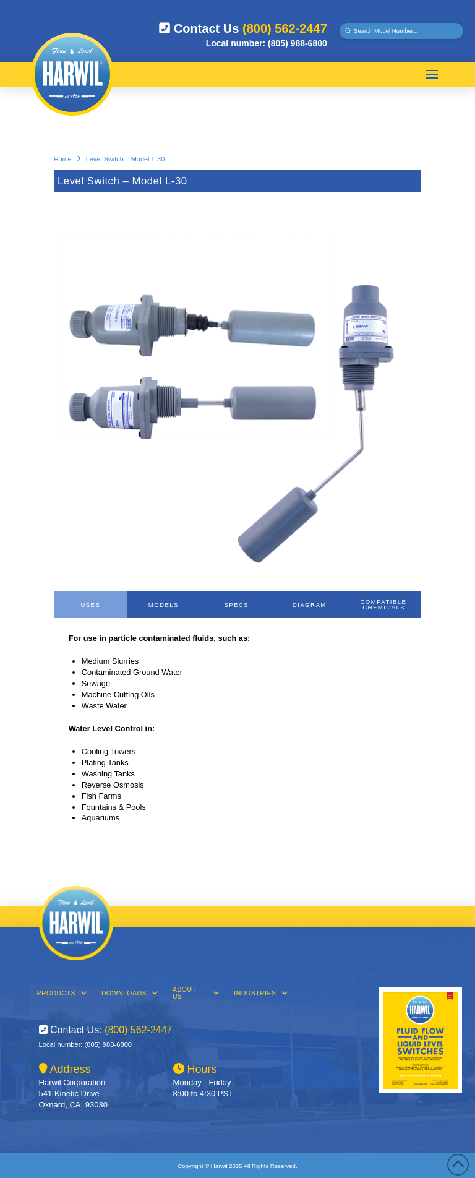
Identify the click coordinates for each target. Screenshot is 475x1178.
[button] (431, 74)
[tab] (90, 604)
